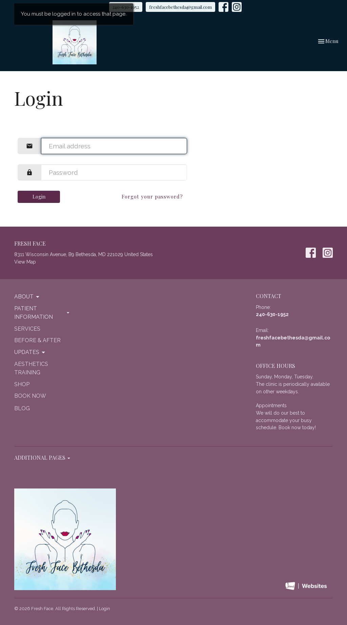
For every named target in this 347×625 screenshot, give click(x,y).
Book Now (30, 396)
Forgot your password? (152, 196)
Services (27, 329)
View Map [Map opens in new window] (25, 262)
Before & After (37, 340)
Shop (21, 384)
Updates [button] (30, 352)
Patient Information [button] (42, 312)
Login (39, 196)
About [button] (27, 296)
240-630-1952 (272, 314)
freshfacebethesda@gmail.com (180, 7)
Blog (22, 408)
